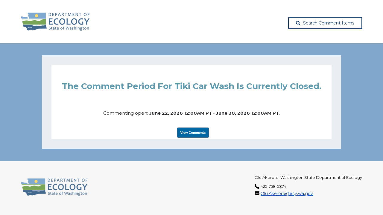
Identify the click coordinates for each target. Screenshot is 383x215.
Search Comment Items (325, 23)
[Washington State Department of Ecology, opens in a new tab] (55, 22)
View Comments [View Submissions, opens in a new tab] (193, 132)
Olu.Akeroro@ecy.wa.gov (287, 193)
